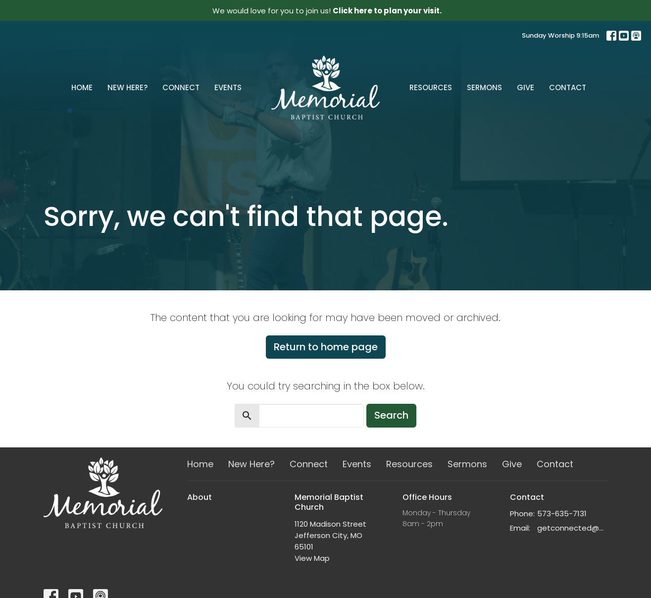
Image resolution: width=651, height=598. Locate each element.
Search (391, 415)
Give (525, 87)
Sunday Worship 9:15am (560, 35)
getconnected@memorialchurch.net (572, 528)
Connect (181, 87)
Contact (567, 87)
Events (228, 87)
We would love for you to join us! (327, 10)
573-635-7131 (562, 513)
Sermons (484, 87)
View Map (312, 558)
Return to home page (326, 347)
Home (82, 87)
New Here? (127, 87)
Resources (430, 87)
